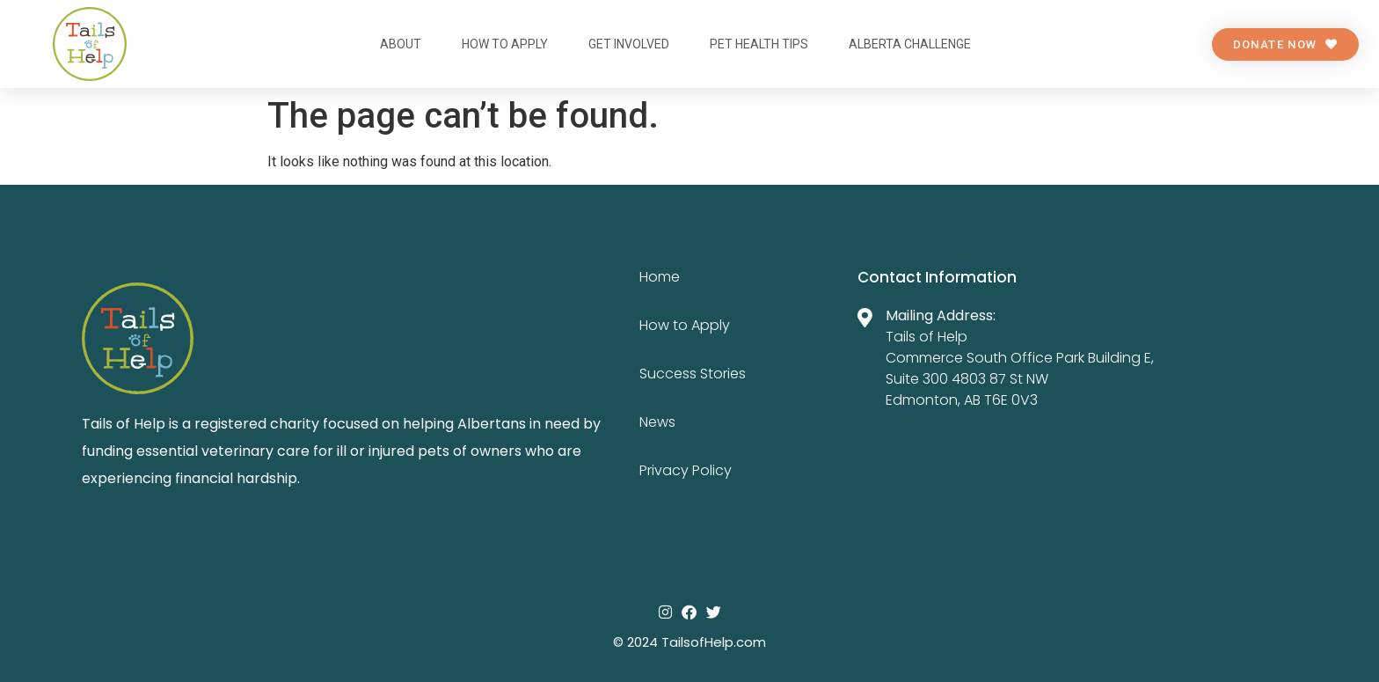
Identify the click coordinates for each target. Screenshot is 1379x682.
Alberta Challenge (910, 44)
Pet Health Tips (759, 44)
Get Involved (628, 44)
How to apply (505, 44)
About (400, 44)
